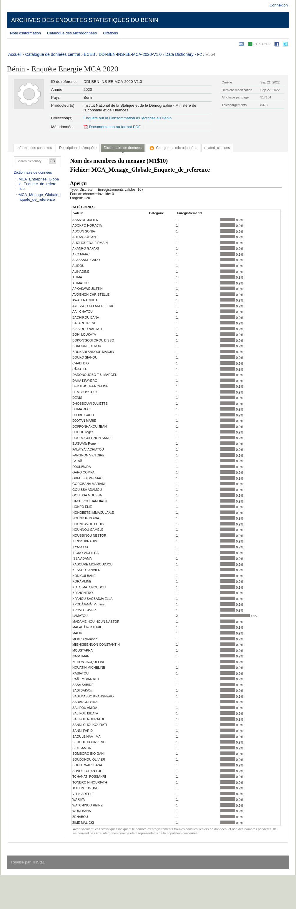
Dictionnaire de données (33, 172)
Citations (110, 33)
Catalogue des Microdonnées (72, 33)
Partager (262, 44)
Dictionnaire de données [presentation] (123, 148)
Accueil (14, 54)
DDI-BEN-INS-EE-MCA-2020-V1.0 (130, 54)
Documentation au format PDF (112, 127)
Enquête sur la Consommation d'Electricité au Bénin (128, 118)
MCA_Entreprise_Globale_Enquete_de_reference (39, 184)
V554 (210, 54)
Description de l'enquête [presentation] (78, 148)
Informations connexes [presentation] (34, 148)
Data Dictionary (179, 54)
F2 (199, 54)
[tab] (34, 148)
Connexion (279, 5)
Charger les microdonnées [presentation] (173, 147)
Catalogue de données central (52, 54)
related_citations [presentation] (217, 148)
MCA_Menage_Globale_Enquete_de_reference (41, 197)
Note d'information (25, 33)
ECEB (89, 54)
